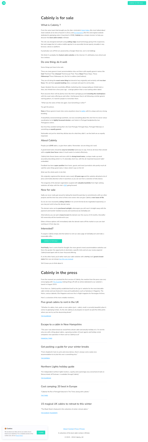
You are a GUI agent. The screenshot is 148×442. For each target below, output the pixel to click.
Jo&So (83, 111)
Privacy (82, 429)
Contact (71, 429)
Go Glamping (78, 33)
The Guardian (57, 282)
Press (77, 429)
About (65, 429)
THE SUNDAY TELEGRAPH (49, 413)
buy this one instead (66, 259)
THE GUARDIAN (46, 316)
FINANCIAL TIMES (46, 338)
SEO (65, 185)
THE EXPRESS (45, 358)
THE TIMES (44, 395)
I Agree (41, 432)
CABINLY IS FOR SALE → (137, 3)
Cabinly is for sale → (51, 241)
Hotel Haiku (85, 30)
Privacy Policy (19, 435)
